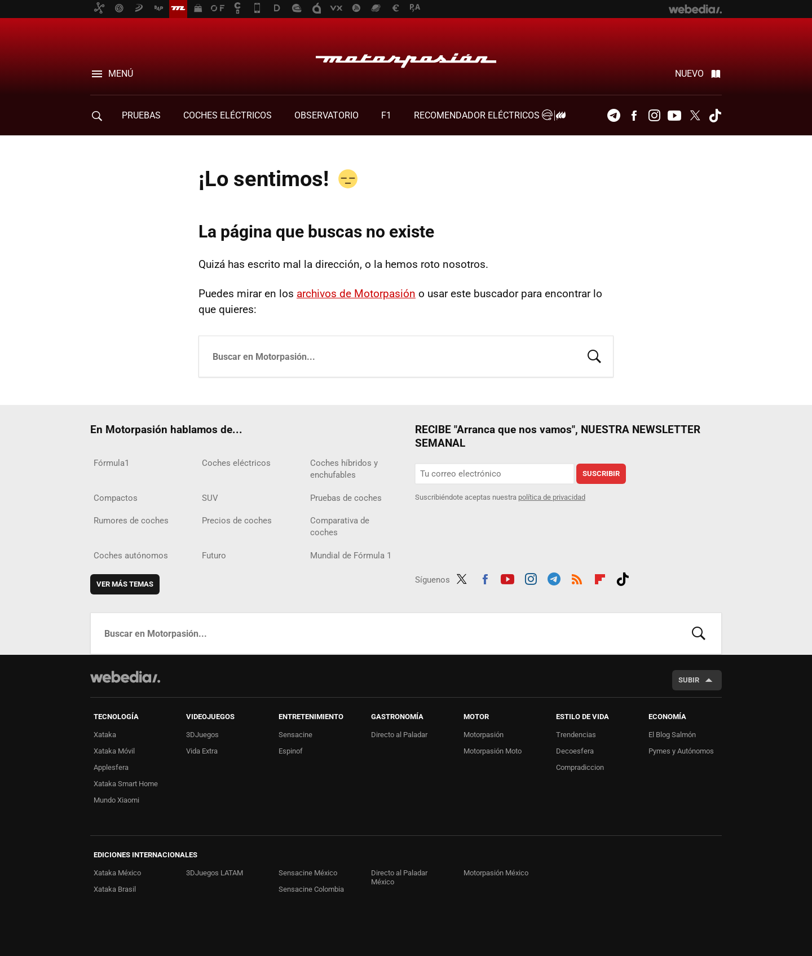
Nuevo (689, 73)
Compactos (116, 498)
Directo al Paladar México (399, 877)
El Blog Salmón (672, 734)
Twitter (694, 115)
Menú (120, 73)
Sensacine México (308, 873)
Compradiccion (580, 767)
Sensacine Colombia (311, 889)
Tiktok (715, 115)
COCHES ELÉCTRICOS (227, 115)
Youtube (674, 115)
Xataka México (117, 873)
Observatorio (326, 115)
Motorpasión (406, 57)
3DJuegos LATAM (214, 873)
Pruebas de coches (346, 498)
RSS (577, 578)
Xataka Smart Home (126, 783)
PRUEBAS (141, 115)
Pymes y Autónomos (681, 751)
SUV (210, 498)
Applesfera (111, 767)
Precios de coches (237, 521)
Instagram (654, 115)
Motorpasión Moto (493, 751)
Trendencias (576, 734)
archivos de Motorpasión (356, 293)
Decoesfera (575, 751)
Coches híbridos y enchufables (344, 469)
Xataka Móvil (114, 751)
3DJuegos (202, 734)
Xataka (105, 734)
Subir (688, 680)
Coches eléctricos (236, 463)
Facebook (634, 115)
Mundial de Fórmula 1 (350, 555)
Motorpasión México (496, 873)
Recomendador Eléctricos (488, 115)
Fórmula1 (111, 463)
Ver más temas (124, 584)
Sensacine (295, 734)
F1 (386, 115)
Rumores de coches (131, 521)
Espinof (291, 751)
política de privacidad (551, 497)
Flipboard (600, 578)
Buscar (594, 355)
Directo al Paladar (399, 734)
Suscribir (601, 473)
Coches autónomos (131, 555)
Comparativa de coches (339, 527)
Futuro (214, 555)
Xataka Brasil (115, 889)
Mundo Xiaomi (116, 800)
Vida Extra (202, 751)
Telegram (613, 115)
